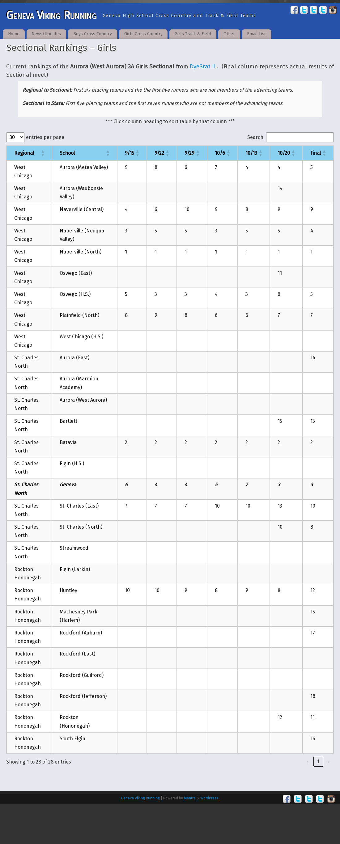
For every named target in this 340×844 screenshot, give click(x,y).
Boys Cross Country (92, 34)
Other (229, 34)
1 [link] (318, 761)
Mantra (190, 798)
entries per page (45, 137)
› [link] (328, 761)
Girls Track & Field (193, 34)
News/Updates (46, 34)
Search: (256, 137)
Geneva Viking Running (51, 15)
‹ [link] (307, 761)
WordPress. (209, 798)
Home (13, 34)
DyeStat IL (203, 66)
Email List (256, 34)
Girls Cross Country (143, 34)
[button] (42, 153)
